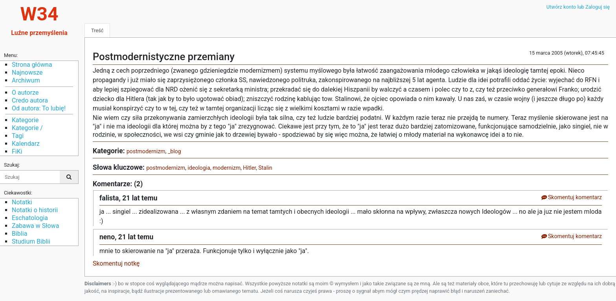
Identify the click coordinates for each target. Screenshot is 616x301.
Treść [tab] (97, 30)
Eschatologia (30, 218)
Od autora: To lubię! (39, 108)
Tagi (18, 135)
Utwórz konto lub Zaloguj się (578, 7)
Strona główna (32, 64)
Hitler (249, 168)
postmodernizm (145, 151)
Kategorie (25, 120)
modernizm (226, 168)
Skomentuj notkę (116, 263)
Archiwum (26, 80)
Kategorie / (27, 128)
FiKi (17, 151)
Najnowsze (27, 72)
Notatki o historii (35, 210)
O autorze (25, 92)
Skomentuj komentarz (571, 197)
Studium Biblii (31, 241)
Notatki (22, 202)
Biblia (19, 233)
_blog (174, 151)
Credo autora (30, 100)
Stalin (265, 168)
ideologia (199, 168)
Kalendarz (26, 143)
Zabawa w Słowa (35, 225)
